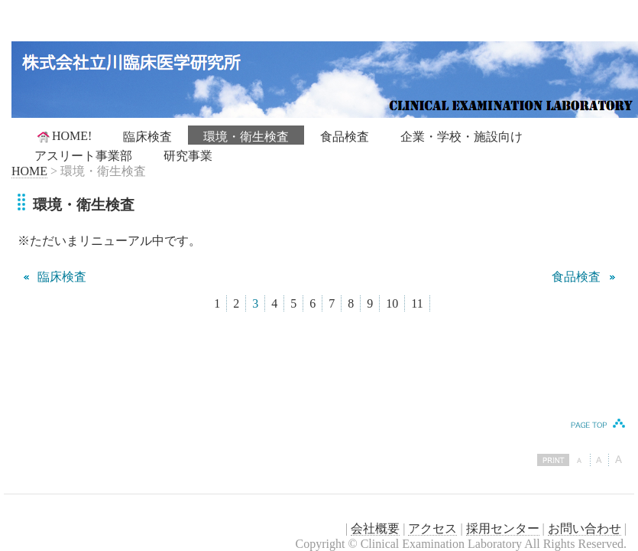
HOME (29, 171)
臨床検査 (147, 136)
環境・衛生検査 (246, 136)
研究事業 (188, 155)
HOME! (63, 136)
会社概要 (375, 528)
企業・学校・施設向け (461, 136)
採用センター (502, 528)
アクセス (432, 528)
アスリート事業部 (83, 155)
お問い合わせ (584, 528)
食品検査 (344, 136)
